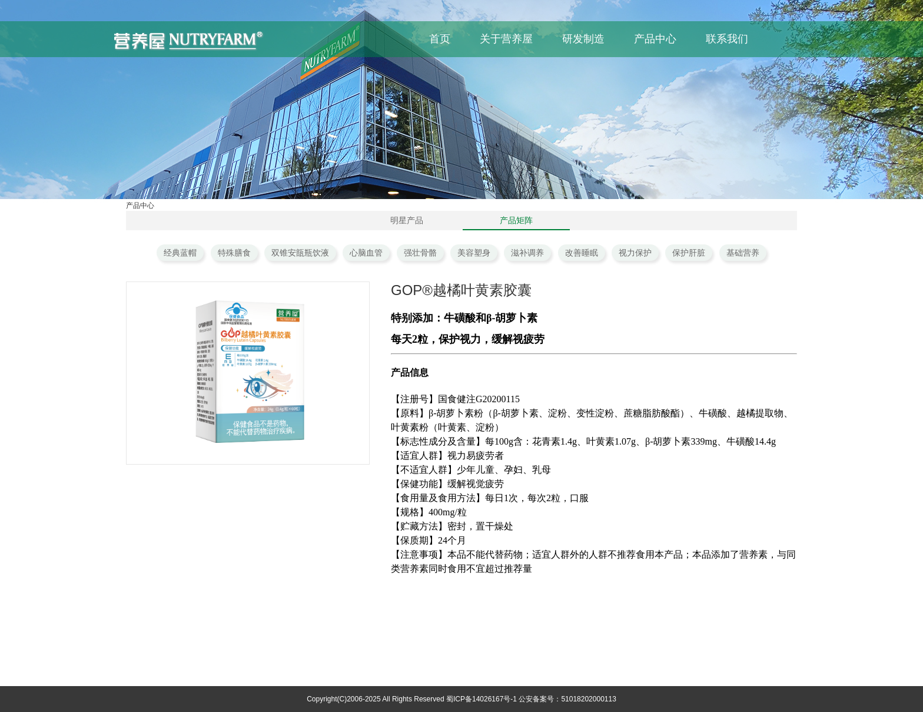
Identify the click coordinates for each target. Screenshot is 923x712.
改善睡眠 (581, 252)
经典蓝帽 (180, 252)
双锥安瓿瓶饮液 (300, 252)
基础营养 (742, 252)
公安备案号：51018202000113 (567, 699)
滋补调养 (527, 252)
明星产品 (406, 220)
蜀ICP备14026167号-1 (481, 699)
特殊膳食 (234, 252)
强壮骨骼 (420, 252)
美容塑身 (473, 252)
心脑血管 (366, 252)
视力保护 (635, 252)
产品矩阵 (516, 220)
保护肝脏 (688, 252)
